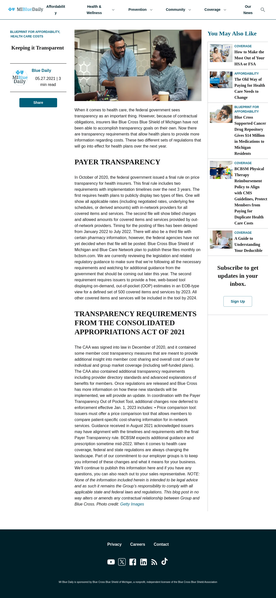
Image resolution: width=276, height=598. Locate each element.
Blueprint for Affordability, (35, 32)
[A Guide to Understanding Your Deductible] (221, 240)
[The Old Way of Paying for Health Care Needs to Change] (221, 80)
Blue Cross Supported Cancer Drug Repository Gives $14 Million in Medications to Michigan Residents (250, 135)
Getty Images (132, 504)
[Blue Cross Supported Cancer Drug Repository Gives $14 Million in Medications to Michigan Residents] (221, 114)
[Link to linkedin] (143, 563)
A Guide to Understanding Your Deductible (248, 244)
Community (178, 9)
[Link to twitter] (121, 563)
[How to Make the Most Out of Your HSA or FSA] (221, 53)
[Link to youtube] (111, 563)
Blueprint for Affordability (246, 109)
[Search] (263, 10)
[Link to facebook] (132, 563)
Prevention (140, 9)
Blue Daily (41, 70)
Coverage (215, 9)
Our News (248, 9)
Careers (137, 544)
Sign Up (238, 301)
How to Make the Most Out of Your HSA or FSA (249, 58)
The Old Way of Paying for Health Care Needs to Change (249, 88)
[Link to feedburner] (154, 563)
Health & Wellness (97, 9)
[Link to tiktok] (165, 563)
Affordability (56, 9)
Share (38, 102)
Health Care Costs (27, 36)
